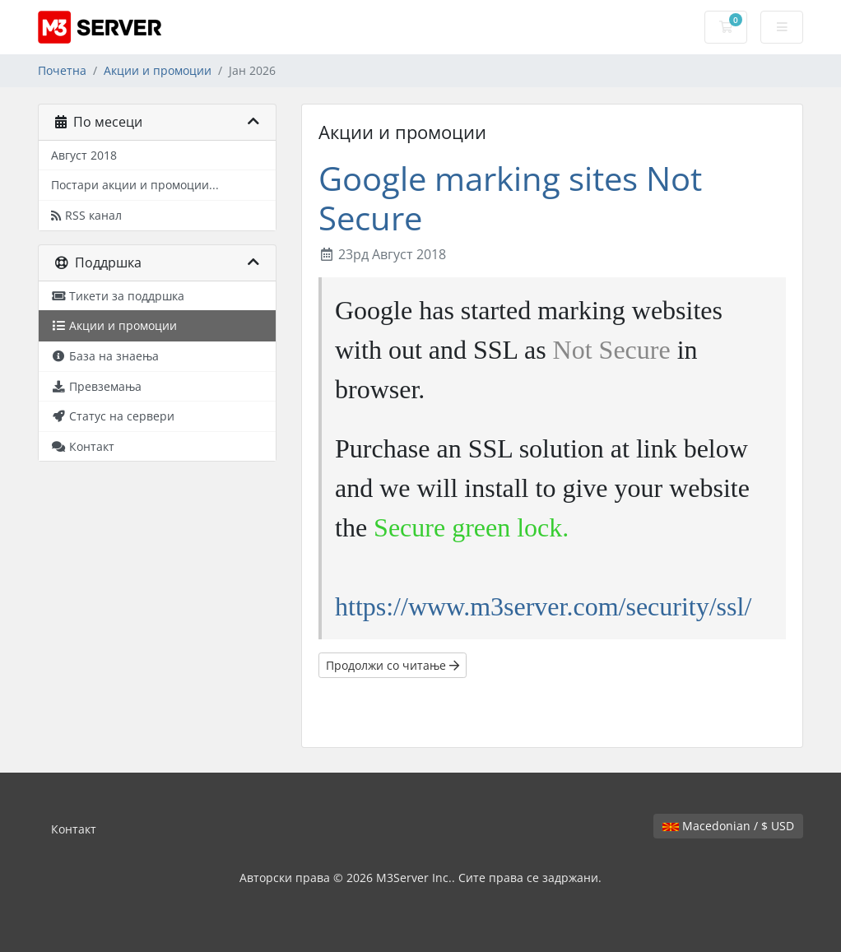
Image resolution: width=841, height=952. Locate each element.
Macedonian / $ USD (728, 826)
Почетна (62, 70)
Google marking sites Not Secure (510, 198)
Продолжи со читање (392, 665)
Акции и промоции (157, 70)
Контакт (73, 829)
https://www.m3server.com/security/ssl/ (543, 606)
